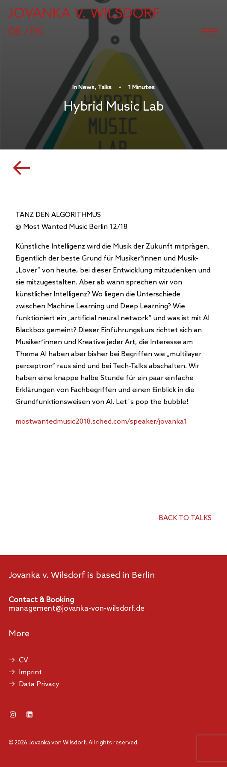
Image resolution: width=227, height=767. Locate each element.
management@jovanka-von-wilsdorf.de (76, 608)
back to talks (185, 518)
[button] (210, 31)
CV (23, 660)
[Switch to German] (23, 31)
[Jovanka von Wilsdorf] (84, 13)
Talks (104, 87)
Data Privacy (39, 684)
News (86, 87)
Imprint (30, 672)
